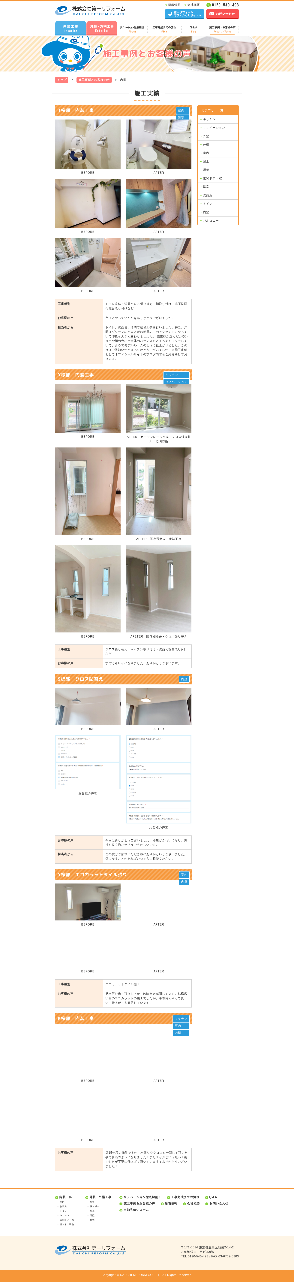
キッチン (171, 374)
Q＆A (213, 1197)
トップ (61, 79)
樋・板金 (94, 1206)
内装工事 (65, 1197)
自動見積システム (136, 1209)
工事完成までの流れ (185, 1197)
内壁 (184, 679)
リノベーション (176, 381)
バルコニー (211, 220)
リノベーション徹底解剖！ (142, 1197)
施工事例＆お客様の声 (139, 1203)
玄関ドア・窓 (212, 178)
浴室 (181, 117)
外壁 (206, 136)
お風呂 (63, 1206)
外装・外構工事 (100, 1197)
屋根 (206, 169)
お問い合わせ (218, 1203)
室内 (181, 110)
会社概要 (193, 4)
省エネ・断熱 (67, 1224)
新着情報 (174, 4)
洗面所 (207, 195)
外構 (206, 144)
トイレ (207, 203)
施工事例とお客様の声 (94, 79)
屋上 (206, 161)
